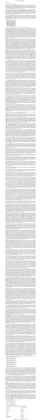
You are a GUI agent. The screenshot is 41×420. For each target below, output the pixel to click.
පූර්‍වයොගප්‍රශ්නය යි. (25, 419)
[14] (29, 106)
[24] (21, 263)
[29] (19, 324)
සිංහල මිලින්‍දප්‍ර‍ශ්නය (21, 0)
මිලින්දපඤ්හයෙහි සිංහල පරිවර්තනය (17, 419)
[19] (11, 182)
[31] (31, 331)
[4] (22, 53)
